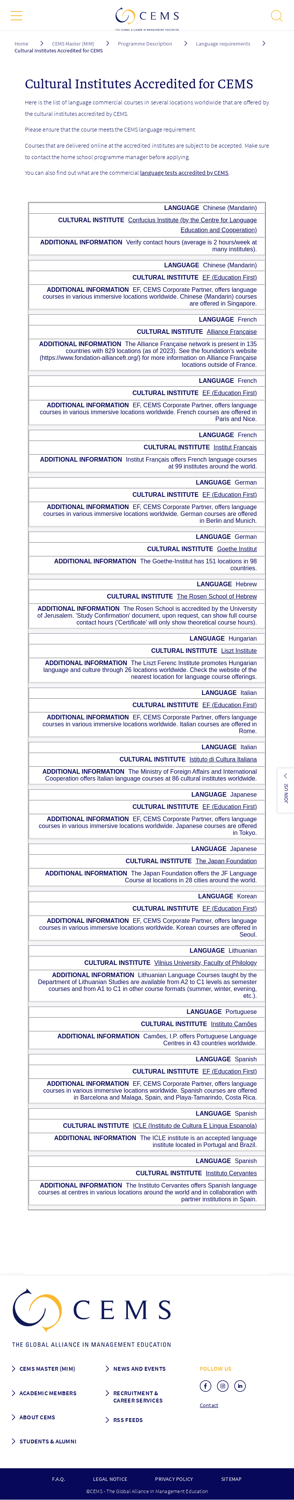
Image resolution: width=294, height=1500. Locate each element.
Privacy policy (174, 1479)
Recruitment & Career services (138, 1396)
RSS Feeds (128, 1420)
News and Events (139, 1368)
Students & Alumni (48, 1441)
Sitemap (231, 1479)
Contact (209, 1405)
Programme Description (145, 43)
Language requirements (223, 43)
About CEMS (38, 1417)
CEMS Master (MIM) (73, 43)
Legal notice (110, 1479)
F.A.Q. (58, 1479)
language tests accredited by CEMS (184, 172)
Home (21, 43)
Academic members (48, 1393)
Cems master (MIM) (47, 1368)
